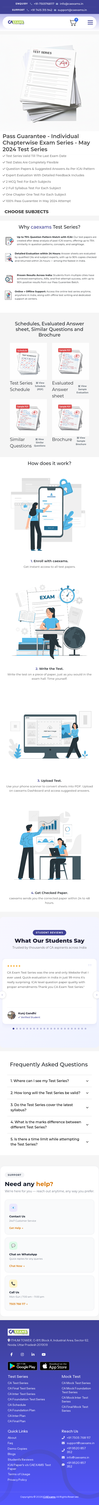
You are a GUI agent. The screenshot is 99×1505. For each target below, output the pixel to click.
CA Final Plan (17, 1421)
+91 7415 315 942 (41, 10)
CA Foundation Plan (21, 1410)
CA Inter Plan (17, 1416)
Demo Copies (17, 1449)
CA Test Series (18, 1383)
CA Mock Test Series (76, 1383)
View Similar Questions (39, 442)
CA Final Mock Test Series (75, 1409)
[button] (13, 1028)
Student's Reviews (20, 1459)
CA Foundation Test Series (26, 1399)
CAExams (49, 1496)
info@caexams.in (71, 3)
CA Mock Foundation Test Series (76, 1390)
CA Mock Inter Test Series (75, 1399)
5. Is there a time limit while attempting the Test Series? (44, 1141)
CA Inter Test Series (21, 1394)
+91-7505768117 (44, 3)
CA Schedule (17, 1405)
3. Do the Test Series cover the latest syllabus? (41, 1107)
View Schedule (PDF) (40, 386)
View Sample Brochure (81, 441)
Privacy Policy (17, 1480)
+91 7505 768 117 (79, 1438)
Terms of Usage (19, 1474)
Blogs (12, 1454)
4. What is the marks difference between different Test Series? (45, 1124)
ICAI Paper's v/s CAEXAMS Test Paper (29, 1467)
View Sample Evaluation (82, 389)
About (12, 1438)
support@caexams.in (72, 10)
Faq (10, 1443)
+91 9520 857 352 (76, 1450)
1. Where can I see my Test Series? (39, 1081)
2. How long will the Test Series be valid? (45, 1093)
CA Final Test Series (21, 1388)
